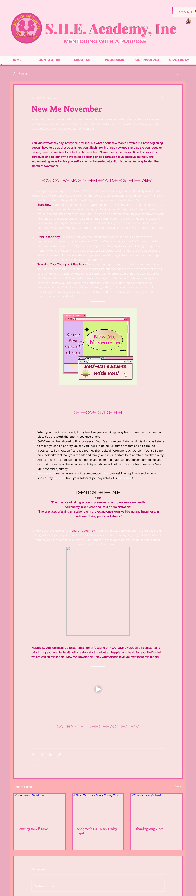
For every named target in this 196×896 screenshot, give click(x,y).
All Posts (20, 73)
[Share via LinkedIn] (50, 754)
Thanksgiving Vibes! (149, 829)
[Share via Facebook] (33, 754)
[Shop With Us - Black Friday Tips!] (98, 808)
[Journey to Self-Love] (39, 808)
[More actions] (162, 98)
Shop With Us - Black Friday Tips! (97, 831)
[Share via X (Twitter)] (42, 754)
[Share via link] (59, 754)
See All (179, 786)
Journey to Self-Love (33, 829)
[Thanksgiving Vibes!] (156, 808)
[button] (178, 73)
